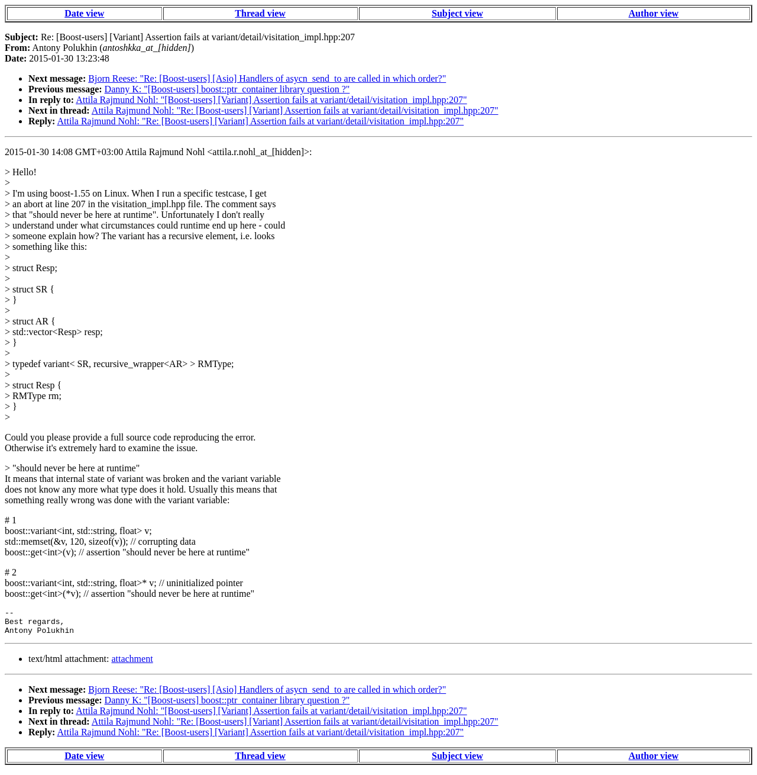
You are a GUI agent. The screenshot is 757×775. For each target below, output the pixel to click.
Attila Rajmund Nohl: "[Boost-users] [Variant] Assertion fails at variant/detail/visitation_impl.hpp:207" (271, 100)
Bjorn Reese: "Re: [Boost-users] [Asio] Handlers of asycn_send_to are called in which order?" (267, 78)
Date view (84, 13)
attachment (132, 664)
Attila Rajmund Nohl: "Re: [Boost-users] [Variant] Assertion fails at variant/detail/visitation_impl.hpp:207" (295, 110)
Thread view (260, 13)
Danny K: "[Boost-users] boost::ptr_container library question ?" (227, 89)
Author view (654, 13)
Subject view (457, 13)
